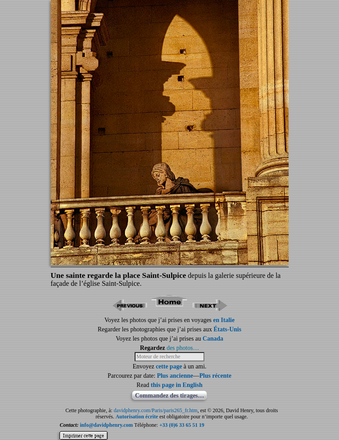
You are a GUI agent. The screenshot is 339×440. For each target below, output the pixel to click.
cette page (169, 366)
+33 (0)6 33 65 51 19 (181, 425)
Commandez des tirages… (169, 395)
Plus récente (215, 375)
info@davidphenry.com (106, 425)
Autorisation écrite (137, 416)
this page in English (177, 385)
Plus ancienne (175, 375)
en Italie (224, 320)
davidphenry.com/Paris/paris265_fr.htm (156, 410)
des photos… (182, 348)
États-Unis (227, 329)
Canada (213, 338)
